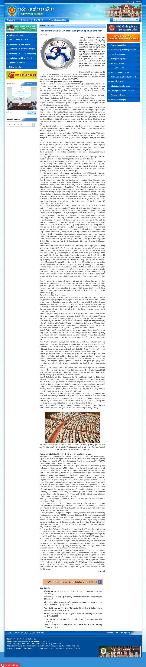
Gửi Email (93, 582)
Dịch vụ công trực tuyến (120, 72)
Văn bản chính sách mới (18, 40)
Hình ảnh (11, 84)
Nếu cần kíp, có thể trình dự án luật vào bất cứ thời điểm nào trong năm (73, 591)
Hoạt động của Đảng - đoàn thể (21, 58)
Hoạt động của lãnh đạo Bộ (19, 44)
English (138, 1)
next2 (10, 112)
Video (29, 84)
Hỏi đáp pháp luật (117, 63)
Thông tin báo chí (117, 68)
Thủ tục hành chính (118, 45)
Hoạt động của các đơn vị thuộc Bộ (22, 49)
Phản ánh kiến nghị (118, 100)
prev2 (7, 112)
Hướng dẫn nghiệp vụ (119, 59)
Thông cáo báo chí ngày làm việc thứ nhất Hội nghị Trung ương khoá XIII (73, 619)
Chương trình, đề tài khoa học (122, 91)
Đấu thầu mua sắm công (120, 86)
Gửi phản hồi (80, 582)
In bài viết (66, 582)
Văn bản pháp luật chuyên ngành (123, 50)
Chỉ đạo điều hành (16, 35)
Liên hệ (110, 633)
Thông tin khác (15, 67)
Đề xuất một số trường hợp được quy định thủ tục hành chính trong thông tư (73, 597)
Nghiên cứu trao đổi (17, 63)
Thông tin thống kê (118, 95)
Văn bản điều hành (118, 54)
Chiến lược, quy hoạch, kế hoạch (123, 77)
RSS (116, 633)
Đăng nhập (130, 2)
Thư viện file (125, 633)
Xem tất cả (32, 113)
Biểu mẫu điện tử (117, 81)
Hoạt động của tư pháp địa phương (22, 53)
